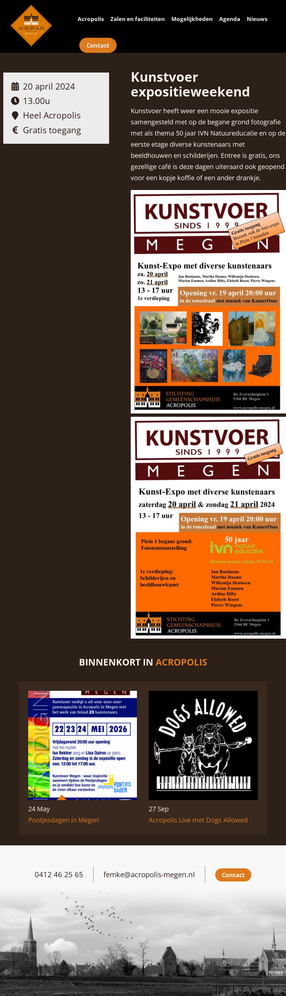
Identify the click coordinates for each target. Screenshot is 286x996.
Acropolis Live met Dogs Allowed (198, 820)
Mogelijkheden (192, 19)
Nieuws (257, 19)
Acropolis (91, 19)
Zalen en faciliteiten (137, 19)
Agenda (229, 19)
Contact (97, 45)
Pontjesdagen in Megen (63, 820)
